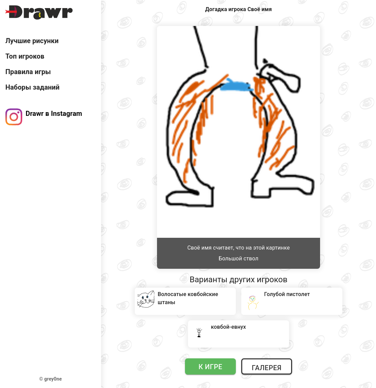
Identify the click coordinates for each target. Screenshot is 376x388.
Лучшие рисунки (32, 41)
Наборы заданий (32, 87)
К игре (210, 367)
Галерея (266, 368)
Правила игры (28, 72)
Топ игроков (24, 56)
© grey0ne (50, 379)
